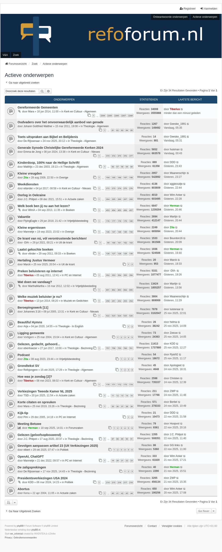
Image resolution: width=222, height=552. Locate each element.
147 (113, 231)
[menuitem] (8, 538)
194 (107, 177)
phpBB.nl (35, 530)
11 (113, 395)
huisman (175, 149)
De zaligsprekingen (32, 467)
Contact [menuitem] (152, 526)
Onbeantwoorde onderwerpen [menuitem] (170, 16)
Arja (25, 326)
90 (127, 438)
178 (119, 221)
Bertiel (173, 401)
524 (119, 315)
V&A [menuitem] (5, 55)
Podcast (24, 355)
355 (125, 275)
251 (113, 300)
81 (113, 130)
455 (119, 210)
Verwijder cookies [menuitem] (172, 526)
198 (131, 177)
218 (131, 482)
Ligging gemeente (31, 333)
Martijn (174, 216)
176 (107, 221)
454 (113, 210)
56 (113, 166)
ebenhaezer (30, 348)
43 (127, 493)
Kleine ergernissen (32, 227)
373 (107, 155)
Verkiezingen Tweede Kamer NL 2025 (45, 391)
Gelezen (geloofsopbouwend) (39, 435)
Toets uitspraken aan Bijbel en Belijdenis (48, 137)
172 (119, 384)
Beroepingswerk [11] (33, 307)
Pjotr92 (174, 354)
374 (113, 155)
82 (117, 130)
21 (122, 460)
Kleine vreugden (30, 173)
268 (131, 199)
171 (113, 384)
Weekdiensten (28, 184)
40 (113, 493)
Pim (25, 417)
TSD (26, 395)
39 (132, 406)
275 (125, 188)
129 (125, 253)
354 (119, 275)
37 (122, 406)
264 (107, 199)
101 (119, 242)
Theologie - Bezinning (80, 348)
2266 (116, 115)
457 (131, 210)
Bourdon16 (176, 238)
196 (119, 177)
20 (117, 460)
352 (107, 275)
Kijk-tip (23, 413)
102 (125, 242)
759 (119, 348)
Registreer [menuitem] (188, 8)
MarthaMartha (36, 286)
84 (127, 130)
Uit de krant (65, 242)
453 (107, 210)
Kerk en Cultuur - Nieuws (85, 151)
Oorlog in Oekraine (32, 195)
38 (127, 406)
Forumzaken (76, 427)
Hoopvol (174, 423)
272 (107, 188)
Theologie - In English (70, 326)
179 (125, 221)
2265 (110, 115)
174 (131, 384)
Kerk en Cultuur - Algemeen (80, 111)
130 (131, 253)
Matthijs (27, 166)
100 (113, 242)
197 (125, 177)
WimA (31, 210)
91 (132, 438)
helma (173, 322)
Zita (25, 177)
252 (119, 300)
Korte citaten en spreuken (37, 402)
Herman (175, 205)
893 (119, 289)
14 (127, 395)
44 (132, 493)
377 (131, 155)
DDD (172, 162)
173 (125, 384)
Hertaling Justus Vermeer (36, 260)
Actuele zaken (76, 199)
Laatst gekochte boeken (35, 249)
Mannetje (28, 231)
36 (117, 406)
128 (119, 253)
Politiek (64, 449)
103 (131, 242)
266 (119, 199)
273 (113, 188)
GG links (175, 445)
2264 (103, 115)
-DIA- (26, 242)
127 (113, 253)
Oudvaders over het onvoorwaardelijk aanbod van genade (60, 122)
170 (107, 384)
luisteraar (175, 309)
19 (113, 460)
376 (125, 155)
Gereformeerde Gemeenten (38, 107)
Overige (63, 177)
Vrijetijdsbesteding (77, 220)
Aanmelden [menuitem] (208, 8)
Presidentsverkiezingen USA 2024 (43, 478)
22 (127, 460)
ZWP (173, 391)
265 (113, 199)
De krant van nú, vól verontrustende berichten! (52, 238)
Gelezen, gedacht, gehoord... (39, 344)
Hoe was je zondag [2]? (35, 376)
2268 (130, 115)
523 (113, 315)
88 (117, 438)
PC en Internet (73, 275)
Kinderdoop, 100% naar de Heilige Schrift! (49, 162)
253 (125, 300)
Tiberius (175, 109)
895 (131, 289)
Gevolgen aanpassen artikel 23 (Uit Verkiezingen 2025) (58, 445)
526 (131, 315)
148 (119, 231)
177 (113, 221)
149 (125, 231)
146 (107, 231)
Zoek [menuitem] (16, 55)
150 (131, 231)
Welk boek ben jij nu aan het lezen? (44, 206)
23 (132, 460)
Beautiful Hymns (30, 322)
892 (113, 289)
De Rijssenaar (31, 140)
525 (125, 315)
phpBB (20, 526)
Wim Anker (176, 194)
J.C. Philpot (30, 199)
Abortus (23, 489)
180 (131, 221)
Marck (27, 264)
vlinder (32, 253)
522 (107, 315)
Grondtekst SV (28, 365)
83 (122, 130)
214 (107, 482)
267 (125, 199)
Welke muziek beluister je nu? (40, 296)
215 (113, 482)
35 (113, 406)
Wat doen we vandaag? (35, 282)
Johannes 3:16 (32, 311)
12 (117, 395)
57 (117, 166)
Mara (31, 111)
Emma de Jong (32, 151)
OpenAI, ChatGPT (31, 456)
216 (119, 482)
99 (108, 242)
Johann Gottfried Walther (37, 126)
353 (113, 275)
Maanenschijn (178, 173)
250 (107, 300)
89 (122, 438)
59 (127, 166)
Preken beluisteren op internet (40, 271)
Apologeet (175, 365)
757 (107, 348)
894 (125, 289)
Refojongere (30, 369)
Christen (175, 378)
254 (131, 300)
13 (122, 395)
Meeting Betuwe (29, 424)
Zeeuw (174, 332)
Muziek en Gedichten (76, 300)
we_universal (16, 534)
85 (132, 130)
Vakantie (24, 217)
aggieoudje (176, 183)
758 (113, 348)
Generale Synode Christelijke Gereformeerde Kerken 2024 (60, 147)
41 (117, 493)
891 (107, 289)
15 (132, 395)
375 (119, 155)
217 (125, 482)
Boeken (70, 210)
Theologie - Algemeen (96, 126)
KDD (172, 343)
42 (122, 493)
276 (131, 188)
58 (122, 166)
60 (132, 166)
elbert (26, 449)
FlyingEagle (30, 220)
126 (107, 253)
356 (131, 275)
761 (131, 348)
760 (125, 348)
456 (125, 210)
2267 (123, 115)
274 (119, 188)
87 (113, 438)
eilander (28, 188)
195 (113, 177)
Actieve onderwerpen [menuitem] (205, 16)
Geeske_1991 (178, 123)
